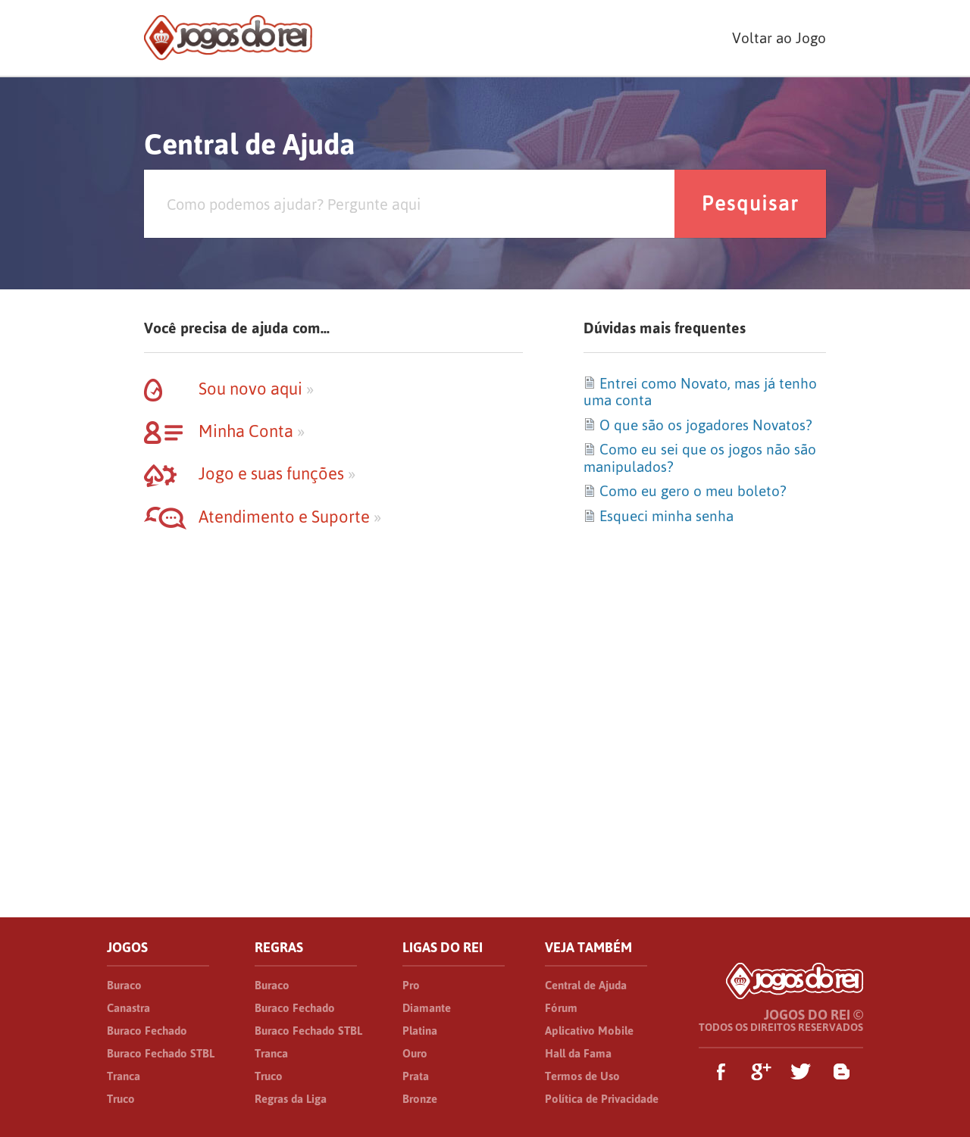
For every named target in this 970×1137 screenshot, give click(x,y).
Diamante (426, 1007)
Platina (419, 1030)
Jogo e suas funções (249, 473)
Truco (121, 1098)
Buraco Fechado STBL (160, 1053)
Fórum (561, 1007)
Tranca (123, 1076)
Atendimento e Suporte (262, 516)
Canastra (128, 1007)
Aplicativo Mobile (589, 1030)
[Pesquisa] (409, 204)
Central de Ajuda (586, 985)
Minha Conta (224, 431)
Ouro (414, 1053)
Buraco (124, 985)
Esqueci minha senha (659, 516)
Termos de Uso (582, 1076)
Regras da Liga (291, 1098)
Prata (415, 1076)
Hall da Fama (578, 1053)
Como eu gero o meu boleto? (685, 491)
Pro (411, 985)
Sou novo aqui (229, 388)
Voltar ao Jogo (779, 38)
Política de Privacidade (602, 1098)
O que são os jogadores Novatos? (698, 425)
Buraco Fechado (147, 1030)
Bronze (419, 1098)
